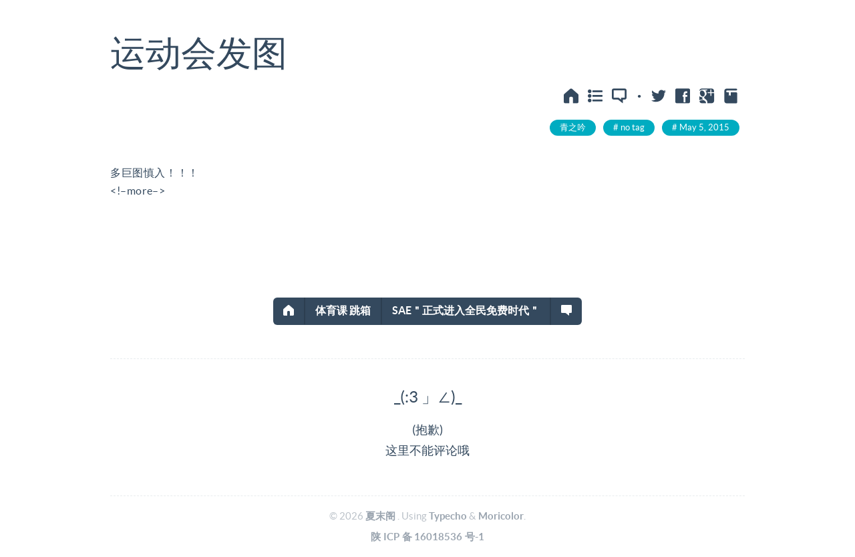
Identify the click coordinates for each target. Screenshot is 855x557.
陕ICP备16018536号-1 (427, 536)
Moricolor (501, 516)
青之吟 (573, 127)
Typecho (448, 516)
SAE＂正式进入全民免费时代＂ (466, 310)
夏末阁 (380, 516)
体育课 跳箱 (343, 310)
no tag (633, 127)
